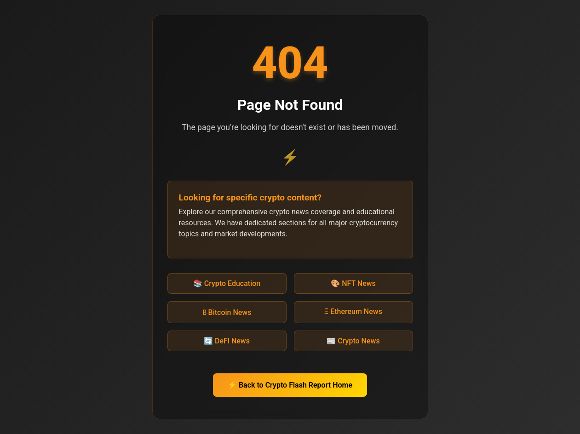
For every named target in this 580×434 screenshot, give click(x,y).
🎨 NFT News (353, 283)
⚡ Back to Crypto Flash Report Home (290, 385)
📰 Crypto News (353, 341)
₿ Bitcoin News (227, 312)
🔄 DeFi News (227, 341)
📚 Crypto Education (226, 283)
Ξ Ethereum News (353, 311)
